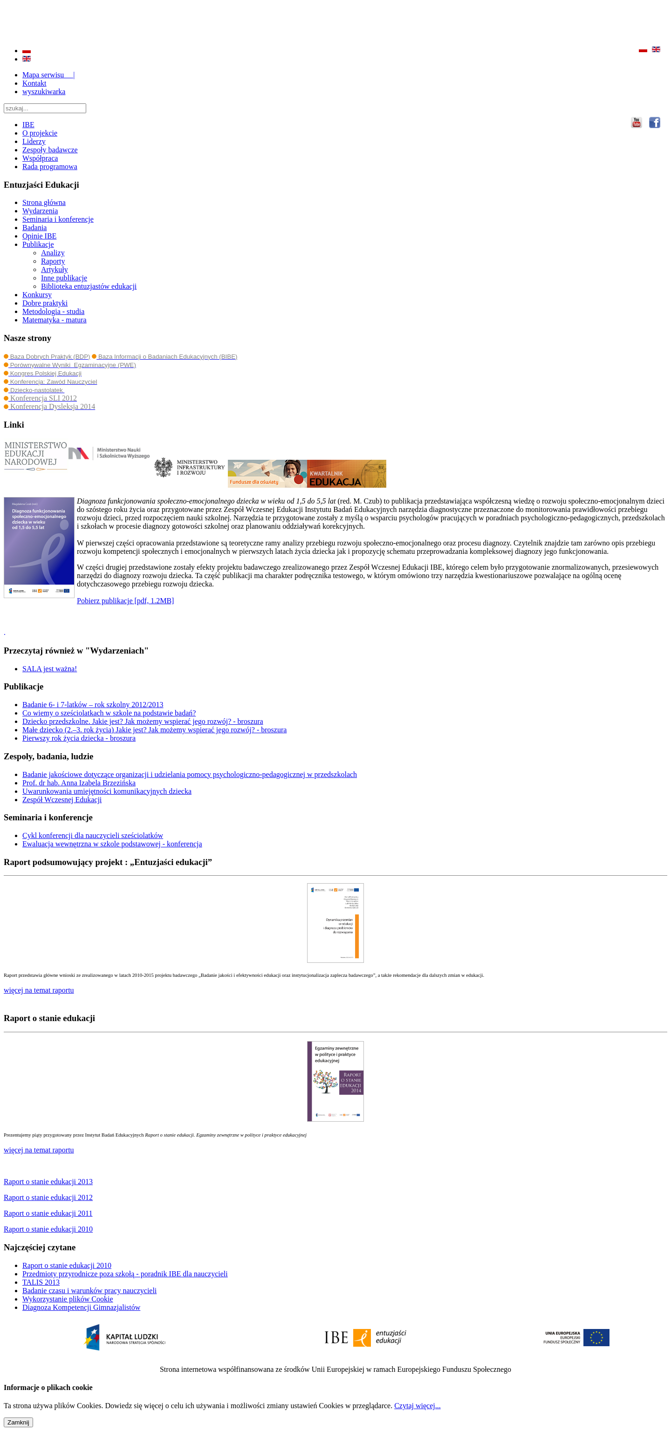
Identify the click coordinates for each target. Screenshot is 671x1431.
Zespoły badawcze (50, 150)
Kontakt (34, 83)
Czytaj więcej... (417, 1406)
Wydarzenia (40, 211)
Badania (34, 228)
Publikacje (38, 244)
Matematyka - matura (54, 320)
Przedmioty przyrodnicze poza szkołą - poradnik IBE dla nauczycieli (125, 1274)
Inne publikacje (64, 278)
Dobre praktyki (45, 303)
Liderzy (34, 141)
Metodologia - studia (53, 311)
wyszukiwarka (43, 91)
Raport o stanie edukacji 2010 (66, 1265)
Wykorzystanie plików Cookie (67, 1299)
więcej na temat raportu (39, 1150)
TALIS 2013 (41, 1282)
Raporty (53, 261)
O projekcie (39, 133)
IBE (28, 125)
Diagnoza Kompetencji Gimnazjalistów (81, 1307)
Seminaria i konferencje (58, 219)
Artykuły (54, 269)
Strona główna (44, 202)
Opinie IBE (39, 236)
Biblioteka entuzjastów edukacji (89, 286)
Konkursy (37, 295)
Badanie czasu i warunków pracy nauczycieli (89, 1291)
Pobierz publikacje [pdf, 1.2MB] (125, 601)
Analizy (53, 253)
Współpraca (40, 158)
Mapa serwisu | (48, 75)
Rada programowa (49, 166)
